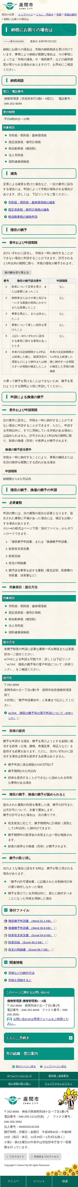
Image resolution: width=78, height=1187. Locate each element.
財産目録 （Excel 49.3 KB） (28, 942)
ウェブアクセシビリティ (58, 1083)
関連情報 (16, 962)
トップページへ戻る (55, 1066)
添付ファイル (19, 910)
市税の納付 (70, 14)
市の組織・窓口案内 (22, 1054)
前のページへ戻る (26, 1066)
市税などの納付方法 (21, 973)
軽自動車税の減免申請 (22, 216)
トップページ (25, 14)
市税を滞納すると (20, 980)
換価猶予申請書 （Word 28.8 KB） (32, 928)
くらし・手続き (44, 14)
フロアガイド (16, 1156)
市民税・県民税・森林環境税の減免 (31, 202)
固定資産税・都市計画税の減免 (28, 209)
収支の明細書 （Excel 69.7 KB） (31, 949)
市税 (58, 14)
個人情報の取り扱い (19, 1083)
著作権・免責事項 (58, 1075)
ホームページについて (19, 1075)
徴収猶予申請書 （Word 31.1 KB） (32, 921)
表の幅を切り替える (17, 272)
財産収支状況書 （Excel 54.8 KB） (32, 935)
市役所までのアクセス (46, 1156)
